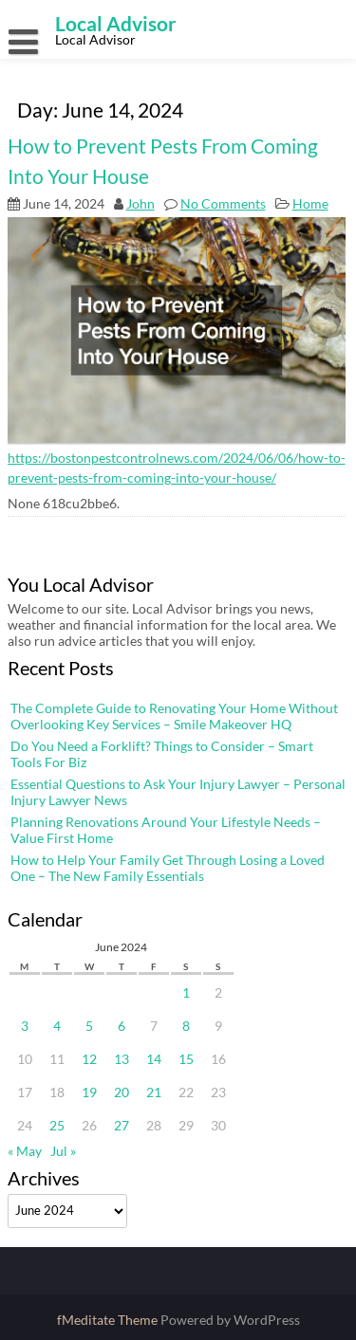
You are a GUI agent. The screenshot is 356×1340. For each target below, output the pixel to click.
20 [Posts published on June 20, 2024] (121, 1092)
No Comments (223, 203)
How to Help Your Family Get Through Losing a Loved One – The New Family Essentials (167, 868)
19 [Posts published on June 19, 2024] (89, 1092)
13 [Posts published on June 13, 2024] (121, 1059)
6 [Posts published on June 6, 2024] (121, 1026)
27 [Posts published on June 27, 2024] (121, 1125)
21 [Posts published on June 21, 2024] (153, 1092)
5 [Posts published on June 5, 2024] (89, 1026)
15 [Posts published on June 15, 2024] (186, 1059)
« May (25, 1151)
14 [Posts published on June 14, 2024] (153, 1059)
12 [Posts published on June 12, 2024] (89, 1059)
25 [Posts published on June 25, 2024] (57, 1125)
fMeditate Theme (108, 1320)
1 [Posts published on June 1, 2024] (186, 992)
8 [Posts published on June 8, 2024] (186, 1026)
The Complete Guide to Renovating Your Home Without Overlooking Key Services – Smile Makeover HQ (174, 716)
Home (310, 203)
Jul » (63, 1151)
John (140, 203)
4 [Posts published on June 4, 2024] (57, 1026)
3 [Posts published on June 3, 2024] (24, 1026)
